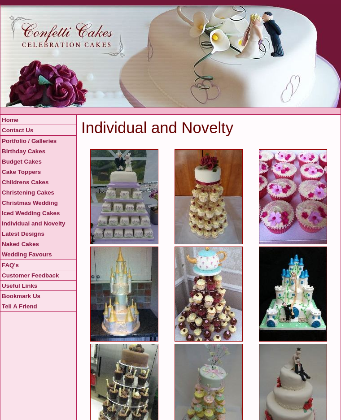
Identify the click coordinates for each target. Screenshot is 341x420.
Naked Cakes (20, 244)
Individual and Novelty (33, 223)
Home (10, 120)
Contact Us (17, 130)
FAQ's (10, 265)
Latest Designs (23, 233)
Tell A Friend (19, 306)
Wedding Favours (27, 254)
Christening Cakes (28, 192)
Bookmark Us (21, 296)
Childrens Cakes (25, 182)
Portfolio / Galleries (29, 141)
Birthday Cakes (23, 151)
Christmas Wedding (30, 202)
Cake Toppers (21, 172)
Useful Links (19, 285)
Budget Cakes (22, 161)
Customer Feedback (30, 275)
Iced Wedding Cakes (31, 213)
